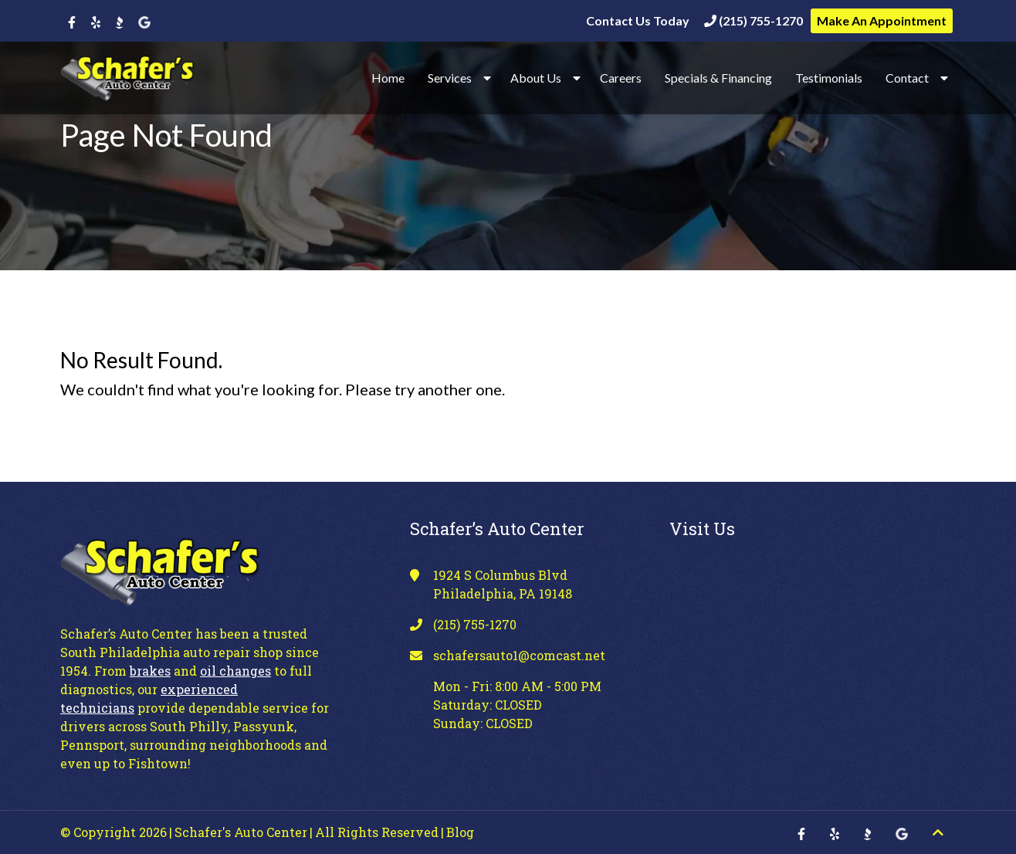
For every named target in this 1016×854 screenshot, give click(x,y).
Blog (460, 832)
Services (450, 77)
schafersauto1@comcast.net (519, 655)
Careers (621, 77)
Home (388, 77)
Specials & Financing (718, 77)
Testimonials (828, 77)
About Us (535, 77)
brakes (150, 671)
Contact (907, 77)
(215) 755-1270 (753, 20)
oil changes (235, 671)
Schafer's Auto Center (240, 832)
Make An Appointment (882, 20)
